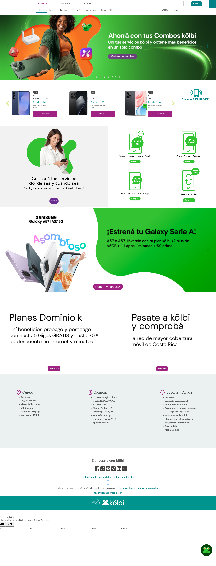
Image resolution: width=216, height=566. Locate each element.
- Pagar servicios (27, 400)
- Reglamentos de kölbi (175, 415)
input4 (93, 528)
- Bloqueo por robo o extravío (178, 418)
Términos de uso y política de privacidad (138, 488)
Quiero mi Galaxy (108, 287)
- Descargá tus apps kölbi (176, 411)
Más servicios (91, 10)
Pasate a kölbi (106, 10)
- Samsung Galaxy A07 (103, 411)
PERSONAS (43, 4)
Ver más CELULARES (196, 99)
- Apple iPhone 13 (100, 422)
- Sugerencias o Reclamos (176, 422)
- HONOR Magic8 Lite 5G (104, 397)
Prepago (52, 10)
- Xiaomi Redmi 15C (101, 408)
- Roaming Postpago (29, 411)
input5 (124, 528)
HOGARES (65, 4)
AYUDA (175, 10)
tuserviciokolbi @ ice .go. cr (108, 492)
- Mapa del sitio (171, 429)
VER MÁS (45, 114)
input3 (62, 528)
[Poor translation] (10, 524)
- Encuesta (168, 397)
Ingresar (54, 201)
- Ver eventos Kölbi (29, 415)
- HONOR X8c (98, 404)
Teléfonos (40, 10)
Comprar (54, 369)
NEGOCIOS (86, 4)
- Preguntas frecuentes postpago (179, 408)
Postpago (63, 10)
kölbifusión (76, 10)
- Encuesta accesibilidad (175, 400)
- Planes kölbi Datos (29, 404)
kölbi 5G (165, 10)
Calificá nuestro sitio (123, 477)
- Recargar (24, 397)
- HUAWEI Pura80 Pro (103, 400)
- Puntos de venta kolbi (175, 404)
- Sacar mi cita (170, 426)
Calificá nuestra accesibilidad (96, 477)
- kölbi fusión (26, 408)
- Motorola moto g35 (101, 415)
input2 (31, 528)
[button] (7, 44)
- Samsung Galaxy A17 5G (104, 418)
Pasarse (162, 369)
